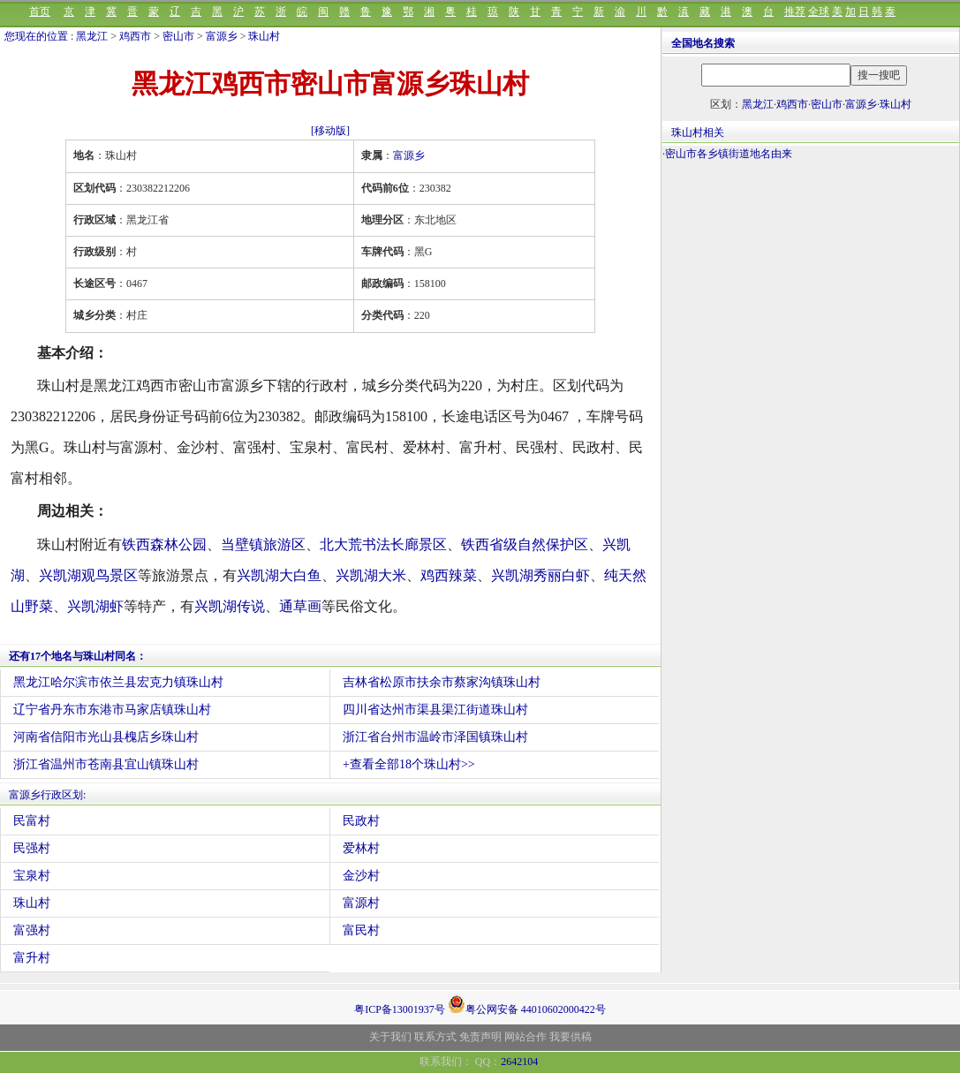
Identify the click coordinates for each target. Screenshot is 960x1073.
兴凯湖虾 (95, 606)
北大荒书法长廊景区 (383, 544)
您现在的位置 (36, 36)
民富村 (31, 820)
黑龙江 (92, 36)
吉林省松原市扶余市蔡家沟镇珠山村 (441, 682)
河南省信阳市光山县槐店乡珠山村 (106, 737)
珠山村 (264, 36)
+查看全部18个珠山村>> (409, 764)
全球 (818, 11)
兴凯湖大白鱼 (279, 575)
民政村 (361, 820)
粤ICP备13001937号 (399, 1009)
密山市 (178, 36)
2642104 (519, 1061)
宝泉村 (31, 875)
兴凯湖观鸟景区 (88, 575)
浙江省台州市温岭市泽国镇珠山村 (435, 737)
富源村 (361, 903)
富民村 (361, 930)
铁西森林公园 (164, 544)
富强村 (31, 930)
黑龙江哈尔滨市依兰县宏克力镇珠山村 (118, 682)
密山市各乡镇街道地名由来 (728, 153)
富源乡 (222, 36)
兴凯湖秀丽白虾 (540, 575)
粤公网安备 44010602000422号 (527, 1004)
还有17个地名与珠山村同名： (78, 656)
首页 (39, 11)
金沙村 (361, 875)
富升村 (31, 957)
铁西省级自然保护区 (524, 544)
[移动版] (330, 131)
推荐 (794, 11)
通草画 (300, 606)
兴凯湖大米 (371, 575)
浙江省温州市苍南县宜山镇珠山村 (106, 764)
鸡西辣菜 (448, 575)
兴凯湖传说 (229, 606)
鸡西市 (135, 36)
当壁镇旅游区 (263, 544)
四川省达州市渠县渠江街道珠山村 (435, 709)
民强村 (31, 848)
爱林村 (361, 848)
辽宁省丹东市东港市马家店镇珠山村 (112, 709)
